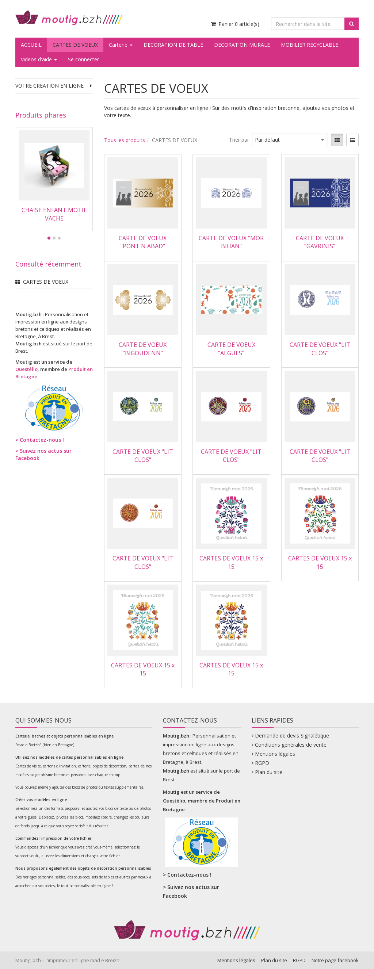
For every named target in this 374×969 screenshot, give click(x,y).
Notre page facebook (335, 960)
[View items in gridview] (337, 140)
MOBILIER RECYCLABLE (309, 44)
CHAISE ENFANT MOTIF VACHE (54, 214)
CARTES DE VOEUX (75, 44)
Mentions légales (275, 753)
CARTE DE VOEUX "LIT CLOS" (320, 349)
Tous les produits (124, 140)
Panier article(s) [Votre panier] (234, 23)
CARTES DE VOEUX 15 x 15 (231, 562)
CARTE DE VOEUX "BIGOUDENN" (143, 349)
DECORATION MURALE (242, 44)
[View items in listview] (352, 140)
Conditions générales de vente (291, 744)
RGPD (262, 762)
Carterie (121, 44)
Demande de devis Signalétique (292, 735)
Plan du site (268, 772)
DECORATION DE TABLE (173, 44)
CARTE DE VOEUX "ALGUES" (231, 349)
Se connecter (83, 59)
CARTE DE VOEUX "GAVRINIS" (320, 242)
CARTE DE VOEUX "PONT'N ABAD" (143, 242)
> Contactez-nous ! (39, 439)
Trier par (239, 139)
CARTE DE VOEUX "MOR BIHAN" (231, 242)
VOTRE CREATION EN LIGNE (54, 85)
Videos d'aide (39, 59)
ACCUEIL (31, 44)
